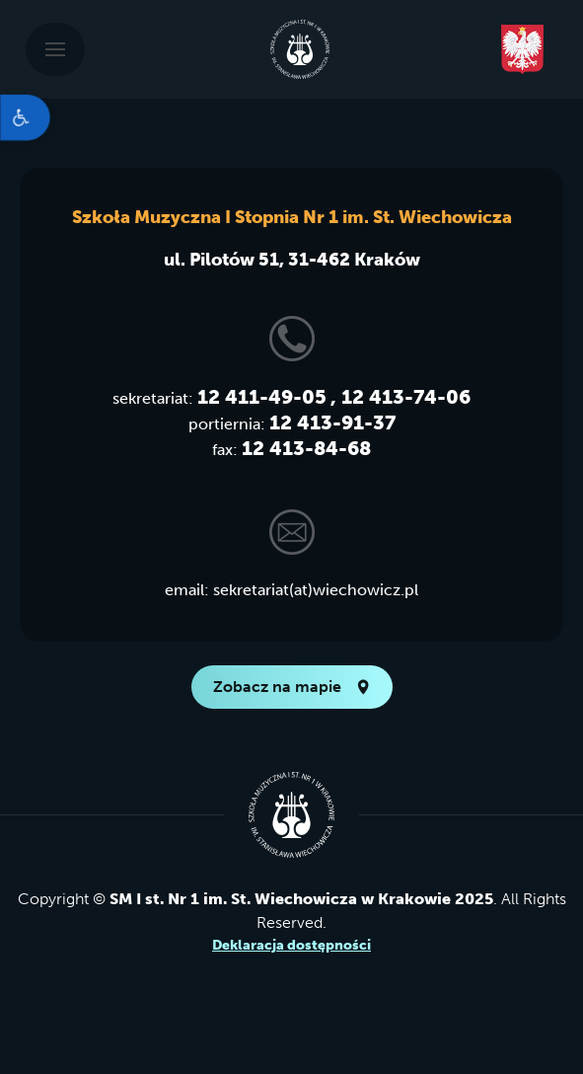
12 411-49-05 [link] (262, 397)
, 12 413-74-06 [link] (400, 397)
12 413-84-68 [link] (306, 448)
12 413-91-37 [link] (332, 422)
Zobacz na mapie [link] (292, 686)
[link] (24, 117)
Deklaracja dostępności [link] (291, 945)
